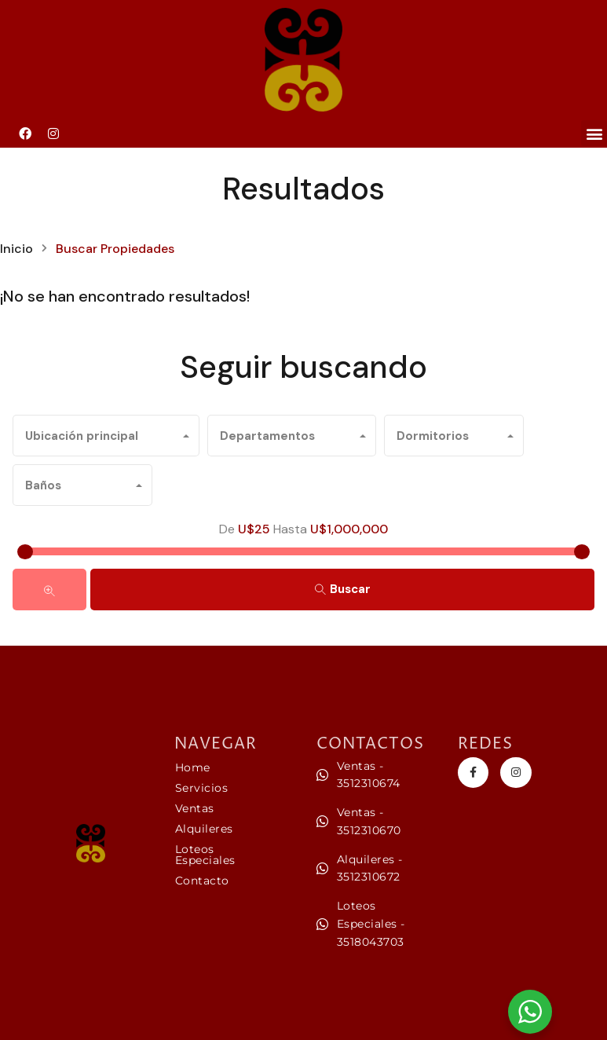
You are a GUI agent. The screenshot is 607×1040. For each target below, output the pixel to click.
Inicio (16, 249)
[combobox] (106, 435)
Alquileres (204, 829)
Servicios (202, 788)
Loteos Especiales (205, 854)
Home (192, 767)
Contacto (202, 880)
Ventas (194, 808)
